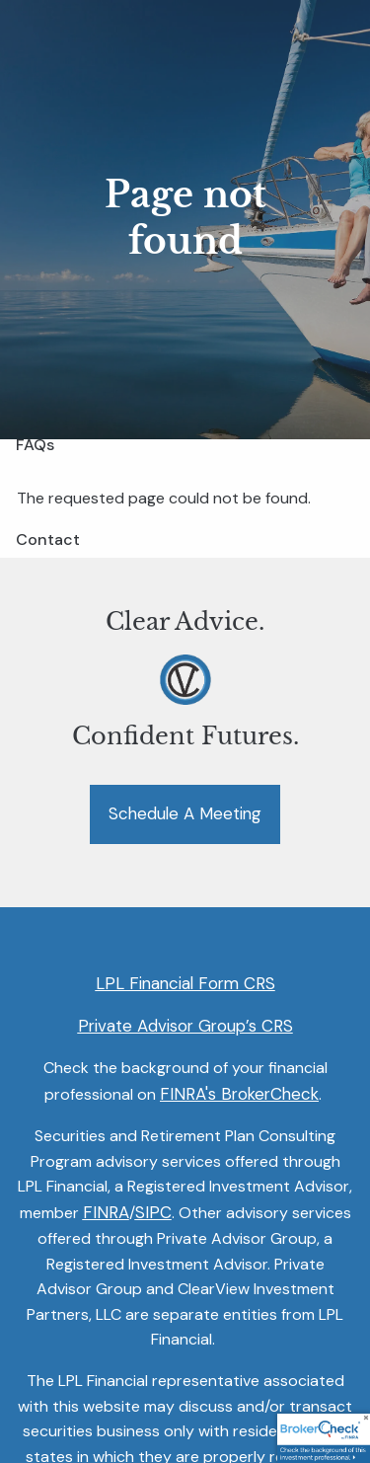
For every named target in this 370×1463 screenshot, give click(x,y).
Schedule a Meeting (185, 814)
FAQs (35, 444)
